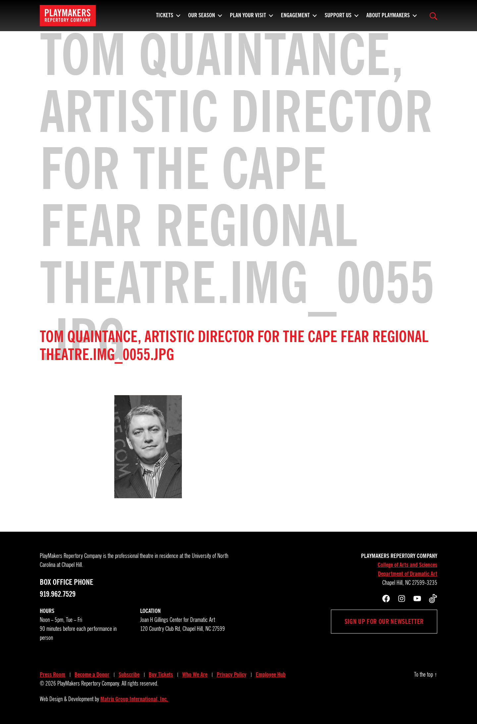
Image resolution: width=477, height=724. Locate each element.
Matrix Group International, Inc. (134, 699)
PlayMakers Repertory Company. (88, 683)
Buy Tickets (161, 675)
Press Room (52, 675)
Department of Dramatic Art (407, 574)
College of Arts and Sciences (407, 565)
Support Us (338, 18)
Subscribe (129, 675)
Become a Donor (92, 675)
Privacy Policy (231, 675)
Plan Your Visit (248, 18)
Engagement (295, 18)
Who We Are (194, 675)
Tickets (164, 18)
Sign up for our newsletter (384, 621)
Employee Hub (271, 675)
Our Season (201, 18)
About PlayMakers (388, 18)
